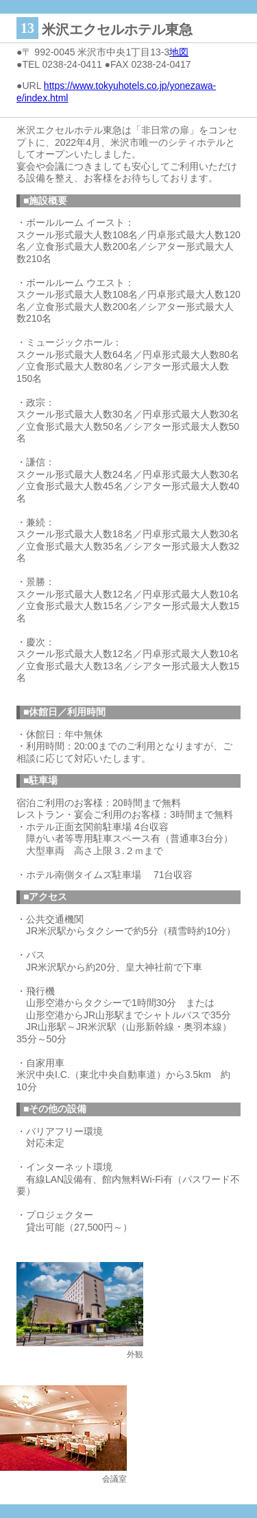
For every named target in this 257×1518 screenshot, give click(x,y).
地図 (178, 52)
